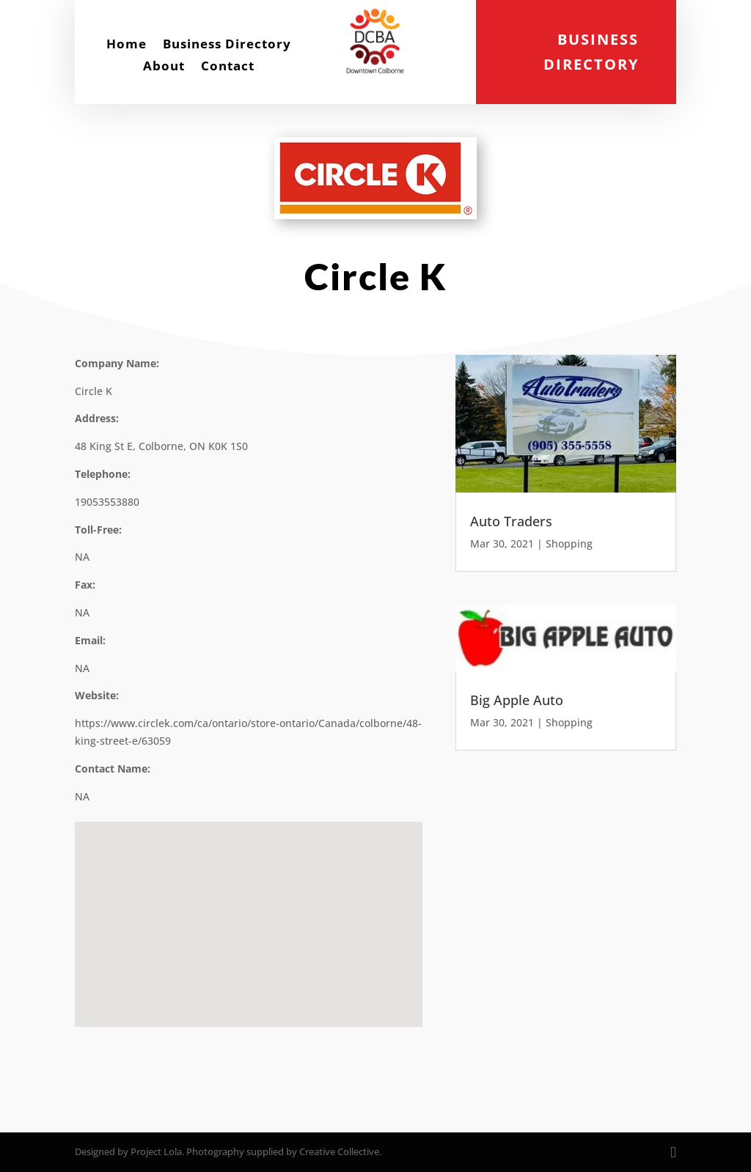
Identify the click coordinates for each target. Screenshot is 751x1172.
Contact (227, 67)
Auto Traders (511, 521)
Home (126, 45)
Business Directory (227, 45)
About (164, 67)
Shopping (569, 543)
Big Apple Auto (516, 700)
